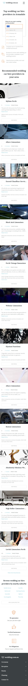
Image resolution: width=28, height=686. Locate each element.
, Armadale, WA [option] (11, 39)
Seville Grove (7, 588)
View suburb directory (14, 602)
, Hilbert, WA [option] (10, 36)
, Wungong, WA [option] (11, 33)
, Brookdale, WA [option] (11, 43)
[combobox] (14, 26)
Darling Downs (20, 591)
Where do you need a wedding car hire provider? (13, 22)
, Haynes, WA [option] (10, 30)
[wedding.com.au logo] (10, 658)
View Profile (14, 120)
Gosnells (7, 594)
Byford (20, 594)
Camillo (20, 588)
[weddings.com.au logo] (10, 2)
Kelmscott (7, 591)
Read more (4, 111)
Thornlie (20, 597)
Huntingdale (7, 597)
